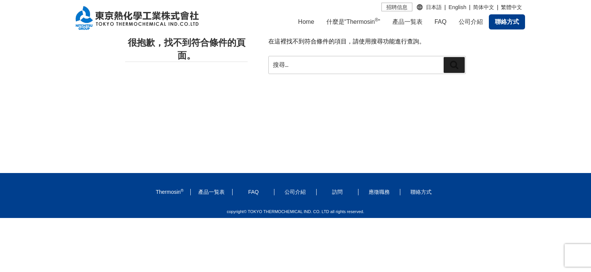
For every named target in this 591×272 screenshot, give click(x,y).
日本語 (434, 7)
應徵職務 (379, 192)
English (457, 7)
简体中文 (483, 7)
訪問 (337, 192)
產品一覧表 (407, 22)
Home (306, 22)
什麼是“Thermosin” (353, 21)
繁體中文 (511, 7)
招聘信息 (396, 7)
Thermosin (170, 192)
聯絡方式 (507, 22)
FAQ (441, 22)
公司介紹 (471, 22)
